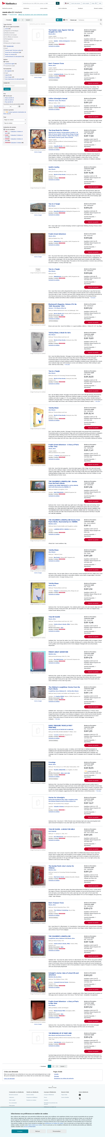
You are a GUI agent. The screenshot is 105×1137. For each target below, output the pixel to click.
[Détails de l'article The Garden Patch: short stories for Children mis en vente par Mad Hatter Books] (38, 875)
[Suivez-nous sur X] (80, 1098)
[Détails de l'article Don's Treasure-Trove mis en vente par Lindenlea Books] (38, 68)
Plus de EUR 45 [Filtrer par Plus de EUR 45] (8, 102)
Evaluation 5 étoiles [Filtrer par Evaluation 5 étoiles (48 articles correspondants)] (14, 142)
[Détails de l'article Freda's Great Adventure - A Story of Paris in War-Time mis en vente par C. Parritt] (38, 454)
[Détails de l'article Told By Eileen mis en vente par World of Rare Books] (38, 417)
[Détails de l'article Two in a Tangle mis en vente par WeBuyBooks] (38, 270)
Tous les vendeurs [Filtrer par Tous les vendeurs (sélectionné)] (10, 129)
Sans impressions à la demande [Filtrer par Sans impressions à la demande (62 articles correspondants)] (14, 79)
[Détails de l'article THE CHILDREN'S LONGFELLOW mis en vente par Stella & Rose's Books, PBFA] (38, 945)
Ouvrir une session (75, 3)
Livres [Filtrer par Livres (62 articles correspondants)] (7, 28)
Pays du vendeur (8, 123)
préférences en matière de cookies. (54, 1123)
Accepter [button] (19, 1131)
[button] (101, 24)
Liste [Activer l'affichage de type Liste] (59, 20)
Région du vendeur (9, 119)
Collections (26, 8)
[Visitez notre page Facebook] (80, 1095)
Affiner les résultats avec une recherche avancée (33, 14)
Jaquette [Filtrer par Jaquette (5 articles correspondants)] (7, 75)
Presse (45, 1097)
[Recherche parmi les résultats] (66, 24)
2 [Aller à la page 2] (18, 20)
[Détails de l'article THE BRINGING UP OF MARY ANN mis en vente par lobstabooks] (38, 1038)
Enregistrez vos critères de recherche (64, 1078)
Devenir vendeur (98, 8)
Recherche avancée (7, 8)
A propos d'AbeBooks (49, 1094)
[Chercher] (57, 3)
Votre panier (12, 1105)
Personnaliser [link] (57, 1131)
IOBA (62, 315)
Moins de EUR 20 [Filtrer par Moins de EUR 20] (9, 97)
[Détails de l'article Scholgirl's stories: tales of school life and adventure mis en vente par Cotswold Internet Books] (38, 982)
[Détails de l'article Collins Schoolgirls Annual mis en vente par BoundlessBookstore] (38, 102)
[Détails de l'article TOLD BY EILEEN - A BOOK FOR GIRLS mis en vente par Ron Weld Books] (38, 838)
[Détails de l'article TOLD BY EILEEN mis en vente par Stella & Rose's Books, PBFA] (38, 626)
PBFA (62, 627)
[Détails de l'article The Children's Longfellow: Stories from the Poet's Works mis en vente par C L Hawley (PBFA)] (38, 692)
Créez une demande (9, 1078)
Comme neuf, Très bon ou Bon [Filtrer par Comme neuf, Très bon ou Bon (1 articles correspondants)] (13, 50)
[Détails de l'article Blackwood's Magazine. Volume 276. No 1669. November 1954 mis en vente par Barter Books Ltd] (38, 313)
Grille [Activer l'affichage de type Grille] (65, 20)
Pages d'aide (64, 1094)
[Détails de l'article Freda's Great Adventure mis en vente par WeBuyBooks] (38, 243)
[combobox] (39, 3)
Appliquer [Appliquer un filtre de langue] (7, 89)
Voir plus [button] (93, 297)
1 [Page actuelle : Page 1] (49, 1066)
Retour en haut (52, 1087)
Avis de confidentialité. (30, 1126)
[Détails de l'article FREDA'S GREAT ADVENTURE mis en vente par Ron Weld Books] (38, 661)
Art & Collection (62, 8)
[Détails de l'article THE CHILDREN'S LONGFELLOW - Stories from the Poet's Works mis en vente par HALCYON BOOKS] (38, 485)
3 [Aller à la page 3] (22, 20)
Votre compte (86, 3)
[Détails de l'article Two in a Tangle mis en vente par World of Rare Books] (38, 380)
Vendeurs (80, 8)
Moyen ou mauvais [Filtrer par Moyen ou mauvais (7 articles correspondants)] (10, 54)
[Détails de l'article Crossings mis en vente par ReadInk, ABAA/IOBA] (38, 771)
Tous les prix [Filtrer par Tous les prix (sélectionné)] (8, 95)
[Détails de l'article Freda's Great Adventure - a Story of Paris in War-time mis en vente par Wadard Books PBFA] (38, 1010)
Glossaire (56, 1076)
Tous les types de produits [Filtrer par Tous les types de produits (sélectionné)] (12, 26)
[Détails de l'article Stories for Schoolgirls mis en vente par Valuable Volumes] (38, 802)
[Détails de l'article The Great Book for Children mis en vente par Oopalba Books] (38, 139)
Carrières (46, 1100)
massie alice (13, 14)
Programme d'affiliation (31, 1097)
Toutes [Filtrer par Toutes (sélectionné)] (6, 61)
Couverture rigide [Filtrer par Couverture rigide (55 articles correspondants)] (10, 63)
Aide (100, 3)
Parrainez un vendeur (31, 1100)
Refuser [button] (37, 1131)
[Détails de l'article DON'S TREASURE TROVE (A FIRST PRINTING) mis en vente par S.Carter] (38, 730)
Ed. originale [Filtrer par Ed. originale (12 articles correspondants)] (9, 71)
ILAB (65, 773)
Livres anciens (43, 8)
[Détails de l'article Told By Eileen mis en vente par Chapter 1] (38, 592)
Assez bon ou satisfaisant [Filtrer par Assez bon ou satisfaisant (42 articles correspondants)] (12, 52)
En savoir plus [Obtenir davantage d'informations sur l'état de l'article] (10, 46)
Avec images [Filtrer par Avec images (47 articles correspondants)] (9, 77)
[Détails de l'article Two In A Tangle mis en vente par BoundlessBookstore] (38, 207)
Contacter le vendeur (54, 46)
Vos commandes (13, 1102)
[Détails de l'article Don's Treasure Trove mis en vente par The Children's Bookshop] (38, 912)
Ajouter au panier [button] (93, 50)
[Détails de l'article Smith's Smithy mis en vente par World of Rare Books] (38, 176)
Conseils (56, 1074)
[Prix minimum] (7, 106)
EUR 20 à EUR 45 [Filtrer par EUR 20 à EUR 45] (9, 100)
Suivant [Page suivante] (28, 20)
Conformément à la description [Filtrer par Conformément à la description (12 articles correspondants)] (14, 56)
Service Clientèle (65, 1097)
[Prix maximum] (14, 106)
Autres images (38, 77)
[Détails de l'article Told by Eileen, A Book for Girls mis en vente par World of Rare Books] (38, 342)
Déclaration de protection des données (51, 1103)
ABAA (62, 773)
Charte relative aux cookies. (35, 1125)
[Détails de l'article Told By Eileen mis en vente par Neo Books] (38, 559)
